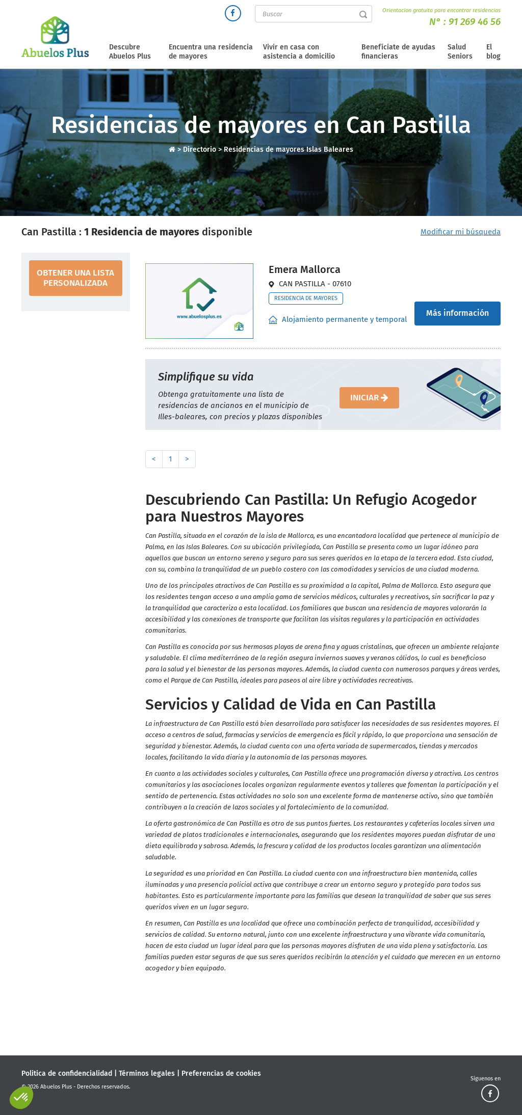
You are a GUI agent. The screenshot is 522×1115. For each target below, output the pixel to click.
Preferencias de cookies (221, 1073)
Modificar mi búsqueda (461, 231)
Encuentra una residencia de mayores (211, 52)
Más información (457, 313)
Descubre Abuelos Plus (130, 52)
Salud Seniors (460, 52)
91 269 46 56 (475, 22)
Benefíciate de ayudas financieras (398, 52)
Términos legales (147, 1073)
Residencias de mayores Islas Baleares (288, 149)
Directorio (200, 149)
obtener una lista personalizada (75, 277)
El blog (493, 52)
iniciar (369, 397)
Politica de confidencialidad (66, 1073)
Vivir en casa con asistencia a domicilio (299, 52)
